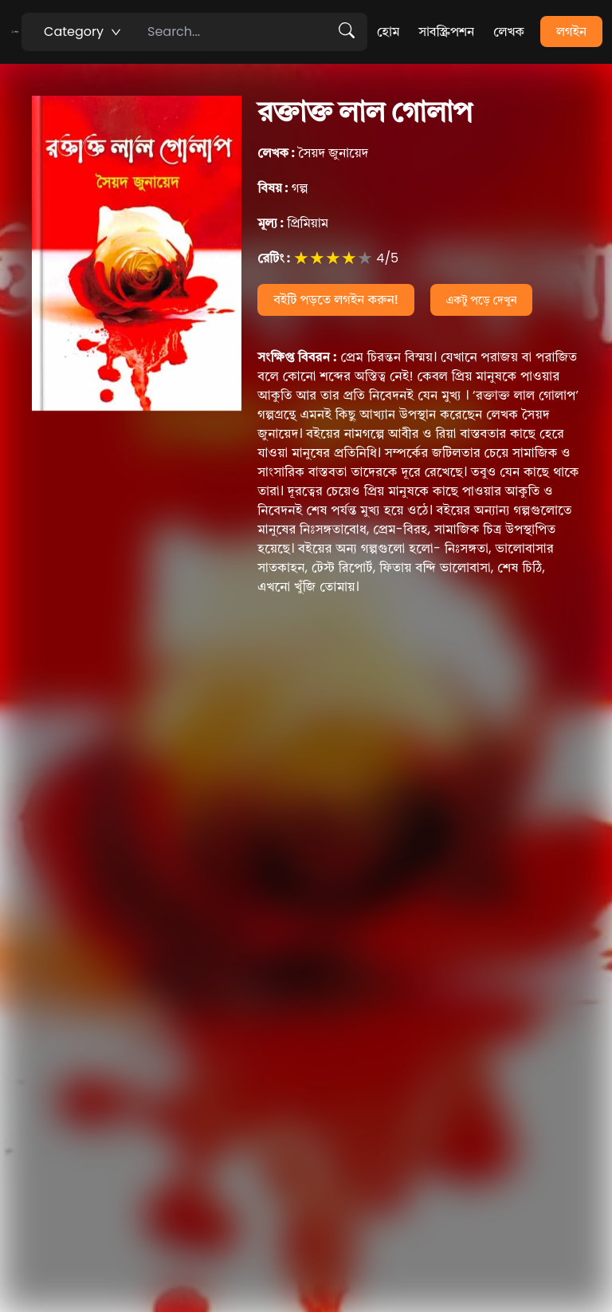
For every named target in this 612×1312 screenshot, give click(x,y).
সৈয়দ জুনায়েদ (312, 153)
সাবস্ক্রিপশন (446, 31)
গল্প (282, 188)
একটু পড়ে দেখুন (481, 300)
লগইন (571, 31)
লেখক (508, 31)
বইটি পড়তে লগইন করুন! (335, 299)
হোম (388, 31)
